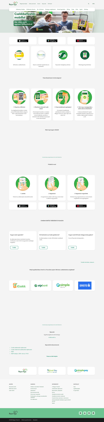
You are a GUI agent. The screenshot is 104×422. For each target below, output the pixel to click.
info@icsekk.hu (52, 337)
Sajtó (74, 386)
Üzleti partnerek (32, 3)
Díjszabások (33, 390)
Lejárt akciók (11, 390)
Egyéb (53, 403)
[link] (13, 413)
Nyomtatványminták (35, 392)
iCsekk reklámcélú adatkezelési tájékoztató (21, 349)
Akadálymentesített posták (57, 394)
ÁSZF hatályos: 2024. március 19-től (19, 353)
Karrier (38, 3)
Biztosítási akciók (12, 386)
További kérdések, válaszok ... (88, 262)
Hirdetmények (34, 388)
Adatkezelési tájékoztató (57, 388)
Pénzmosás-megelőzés (35, 394)
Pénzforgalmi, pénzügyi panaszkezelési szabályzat (39, 397)
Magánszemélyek (23, 3)
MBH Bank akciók (12, 388)
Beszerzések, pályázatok (57, 390)
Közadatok (35, 420)
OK (89, 4)
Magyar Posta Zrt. (13, 4)
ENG (94, 3)
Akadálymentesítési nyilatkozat (58, 396)
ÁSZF (12, 351)
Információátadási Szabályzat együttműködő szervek (61, 400)
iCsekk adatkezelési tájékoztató (18, 347)
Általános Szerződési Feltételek (37, 386)
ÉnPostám (50, 3)
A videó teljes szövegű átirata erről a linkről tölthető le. (52, 157)
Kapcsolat (44, 3)
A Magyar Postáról (56, 386)
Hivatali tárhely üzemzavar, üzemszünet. (60, 398)
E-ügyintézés (76, 390)
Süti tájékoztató (34, 399)
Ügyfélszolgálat (76, 388)
